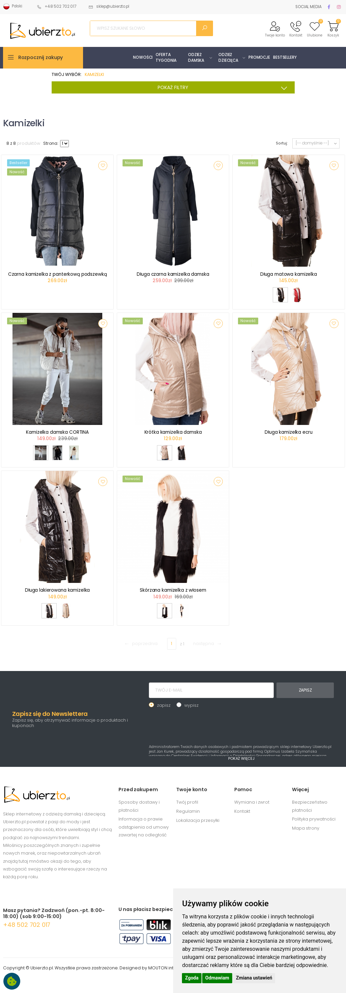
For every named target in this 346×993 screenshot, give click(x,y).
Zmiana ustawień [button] (254, 978)
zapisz (163, 705)
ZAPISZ (305, 690)
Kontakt (242, 811)
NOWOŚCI (143, 57)
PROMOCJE (259, 57)
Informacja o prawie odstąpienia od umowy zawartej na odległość (143, 827)
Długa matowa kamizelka (288, 274)
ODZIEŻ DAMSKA (196, 57)
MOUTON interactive (170, 968)
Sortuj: (281, 143)
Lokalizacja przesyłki (197, 820)
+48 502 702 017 (56, 6)
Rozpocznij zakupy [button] (40, 57)
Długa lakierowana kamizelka (57, 590)
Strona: (50, 143)
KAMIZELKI (94, 74)
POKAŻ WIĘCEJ (241, 758)
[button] (275, 28)
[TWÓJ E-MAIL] (211, 690)
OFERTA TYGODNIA (166, 57)
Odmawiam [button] (217, 978)
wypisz (191, 705)
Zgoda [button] (191, 978)
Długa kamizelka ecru (288, 432)
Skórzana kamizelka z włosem (173, 590)
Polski (12, 6)
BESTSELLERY (285, 57)
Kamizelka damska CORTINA (57, 432)
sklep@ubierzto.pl (108, 6)
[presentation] (200, 725)
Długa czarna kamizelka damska (173, 274)
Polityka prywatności (314, 819)
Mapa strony (305, 828)
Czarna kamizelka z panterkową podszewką (57, 274)
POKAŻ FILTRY (224, 88)
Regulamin (188, 811)
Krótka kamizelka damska (173, 432)
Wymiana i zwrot (251, 802)
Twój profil (187, 802)
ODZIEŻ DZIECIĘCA (228, 57)
